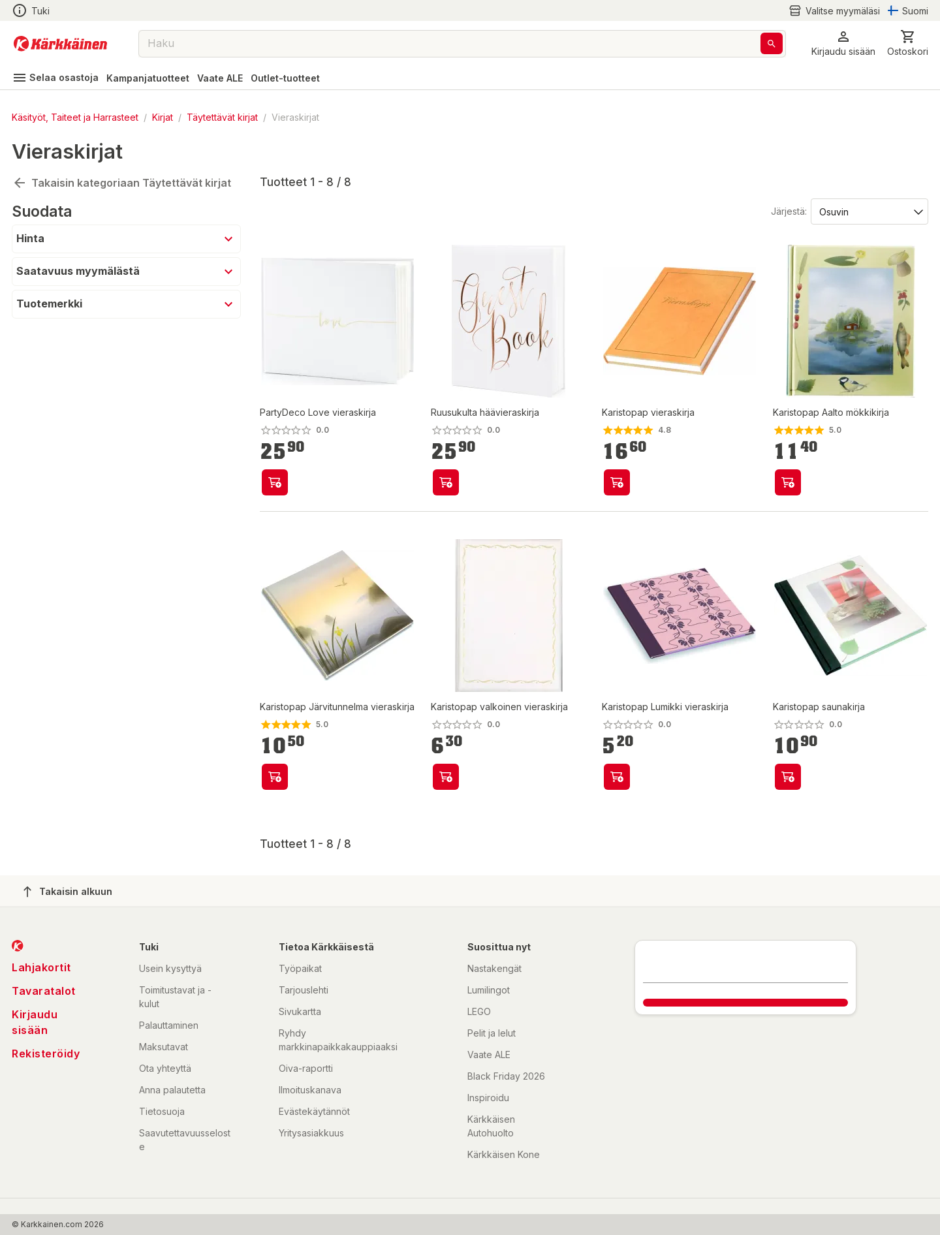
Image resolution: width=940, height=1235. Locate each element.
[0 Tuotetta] (907, 43)
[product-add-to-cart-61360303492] (446, 777)
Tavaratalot (44, 990)
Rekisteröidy (46, 1053)
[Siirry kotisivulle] (60, 44)
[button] (843, 43)
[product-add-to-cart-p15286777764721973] (275, 482)
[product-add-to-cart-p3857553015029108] (446, 482)
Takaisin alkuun (68, 891)
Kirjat (162, 117)
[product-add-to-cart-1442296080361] (617, 482)
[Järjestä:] (868, 211)
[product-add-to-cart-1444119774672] (275, 777)
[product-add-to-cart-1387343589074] (788, 482)
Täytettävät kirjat (222, 117)
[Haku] (771, 43)
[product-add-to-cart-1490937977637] (617, 777)
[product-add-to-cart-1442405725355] (788, 777)
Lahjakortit (41, 967)
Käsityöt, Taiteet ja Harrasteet (75, 117)
